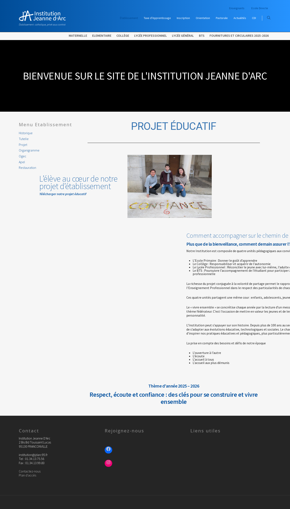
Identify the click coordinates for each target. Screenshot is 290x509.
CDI (254, 18)
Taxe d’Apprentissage (157, 18)
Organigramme (29, 150)
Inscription (183, 18)
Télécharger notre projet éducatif (42, 194)
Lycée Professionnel (150, 35)
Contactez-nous (30, 471)
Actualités (240, 18)
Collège (122, 35)
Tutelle (24, 139)
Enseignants (236, 8)
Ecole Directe (259, 8)
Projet (23, 145)
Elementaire (101, 35)
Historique (26, 133)
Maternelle (78, 35)
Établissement (129, 18)
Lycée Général (183, 35)
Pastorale (222, 18)
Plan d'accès (27, 475)
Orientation (203, 18)
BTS (202, 35)
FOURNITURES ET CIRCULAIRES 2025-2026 (239, 35)
